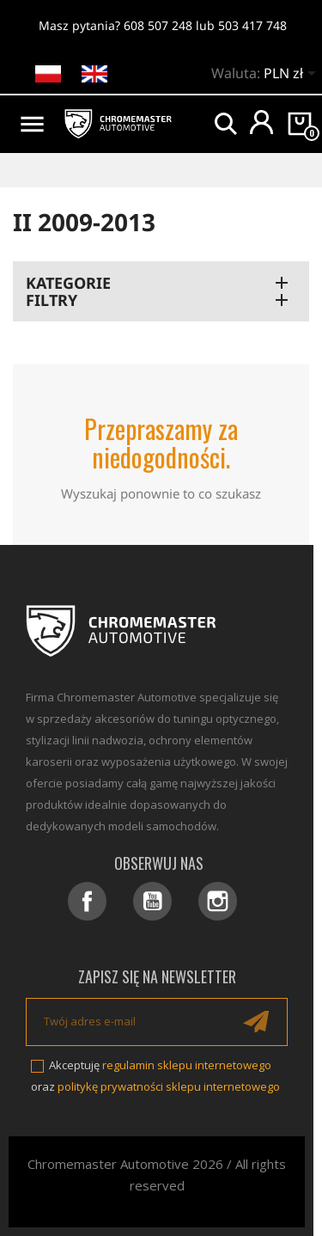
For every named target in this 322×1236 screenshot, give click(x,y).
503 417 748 (252, 25)
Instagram (218, 901)
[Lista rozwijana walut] (293, 74)
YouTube (152, 901)
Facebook (87, 901)
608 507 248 (158, 25)
